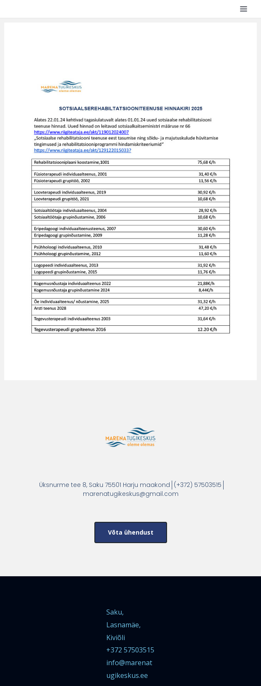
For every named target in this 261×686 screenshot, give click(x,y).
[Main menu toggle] (243, 9)
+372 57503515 (130, 650)
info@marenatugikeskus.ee (129, 669)
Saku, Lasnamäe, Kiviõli (123, 624)
